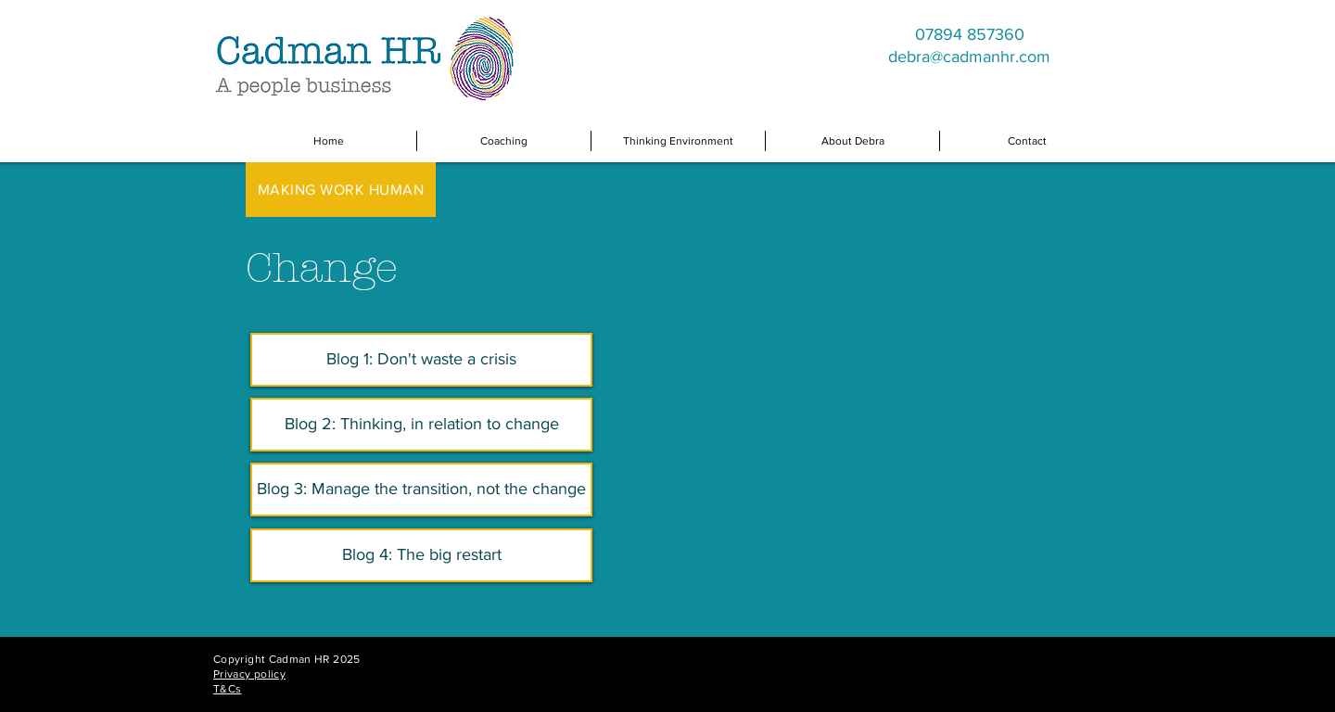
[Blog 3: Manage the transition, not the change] (421, 489)
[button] (504, 141)
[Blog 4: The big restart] (421, 555)
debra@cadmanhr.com (969, 56)
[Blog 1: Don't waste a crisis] (421, 360)
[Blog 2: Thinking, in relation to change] (421, 424)
